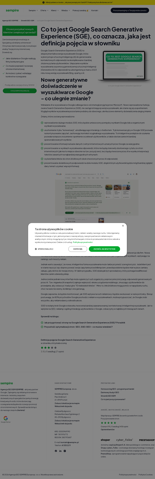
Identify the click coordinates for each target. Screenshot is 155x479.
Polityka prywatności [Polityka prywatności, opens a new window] (85, 242)
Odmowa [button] (77, 249)
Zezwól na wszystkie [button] (104, 249)
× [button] (123, 226)
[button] (44, 249)
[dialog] (77, 239)
